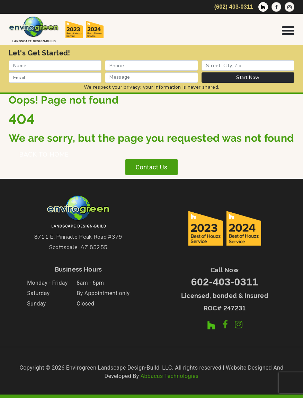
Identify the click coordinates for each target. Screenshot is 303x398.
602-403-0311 (224, 282)
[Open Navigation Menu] (288, 29)
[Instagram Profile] (289, 7)
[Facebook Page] (276, 7)
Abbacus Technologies (170, 376)
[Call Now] (232, 7)
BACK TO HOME (44, 154)
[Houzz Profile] (263, 7)
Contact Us (152, 167)
